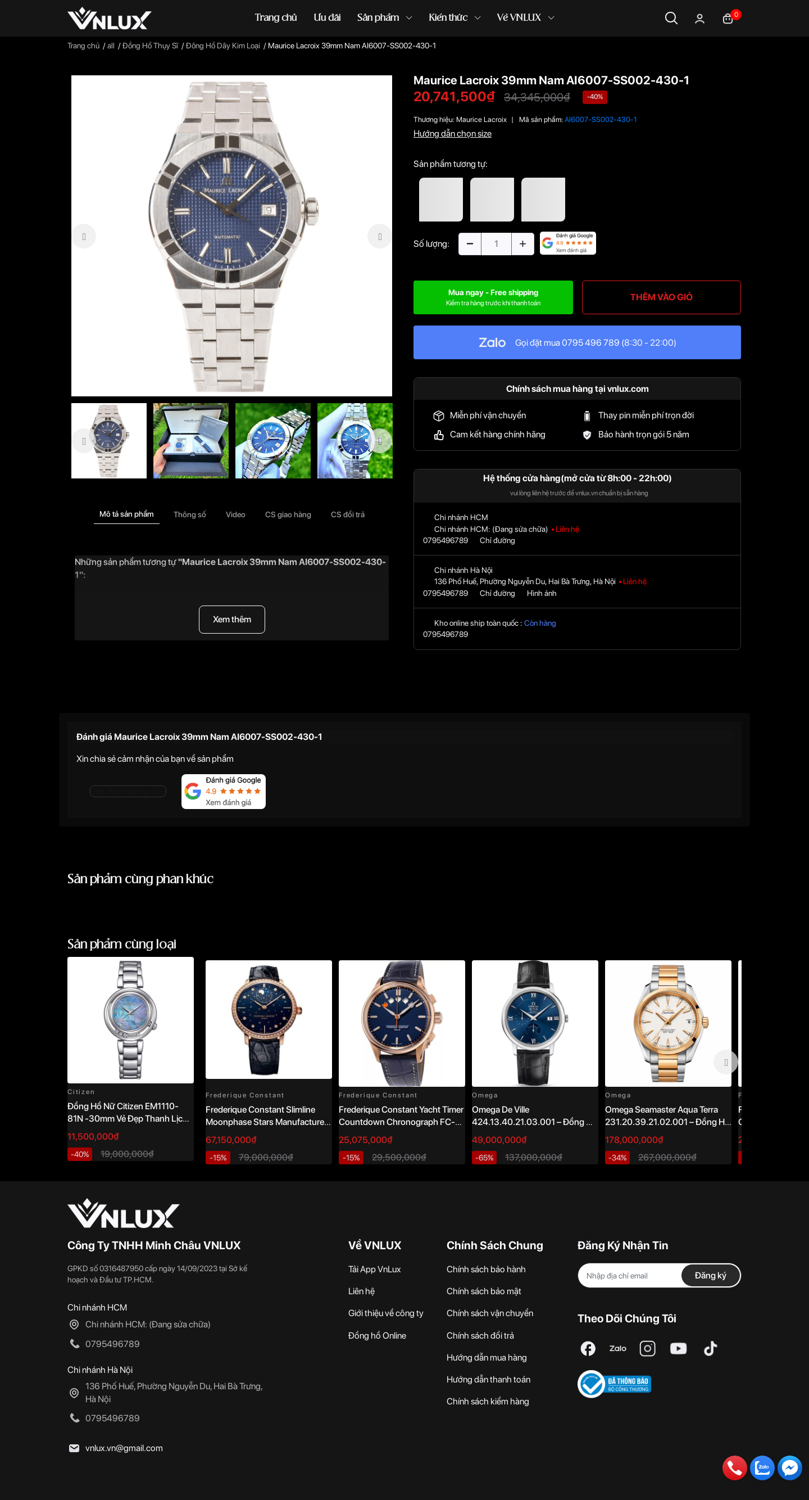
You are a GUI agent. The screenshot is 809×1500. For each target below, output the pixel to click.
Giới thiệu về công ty (386, 1313)
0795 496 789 (591, 342)
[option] (231, 235)
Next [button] (725, 1062)
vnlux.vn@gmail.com (124, 1448)
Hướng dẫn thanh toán (488, 1379)
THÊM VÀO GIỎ (661, 297)
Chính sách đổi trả (480, 1335)
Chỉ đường (497, 540)
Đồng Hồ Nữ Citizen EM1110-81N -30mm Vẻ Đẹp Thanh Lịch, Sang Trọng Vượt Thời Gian (128, 1119)
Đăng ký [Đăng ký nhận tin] (710, 1275)
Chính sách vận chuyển (490, 1313)
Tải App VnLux (374, 1269)
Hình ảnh (542, 593)
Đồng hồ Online (377, 1335)
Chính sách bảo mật (484, 1291)
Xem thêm (232, 619)
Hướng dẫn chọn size (452, 133)
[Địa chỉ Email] (660, 1275)
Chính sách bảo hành (486, 1269)
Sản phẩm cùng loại (121, 945)
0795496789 (445, 540)
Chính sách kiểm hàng (488, 1401)
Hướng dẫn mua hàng (487, 1357)
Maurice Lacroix (481, 119)
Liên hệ (361, 1291)
